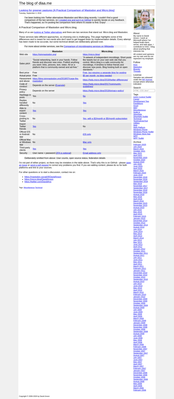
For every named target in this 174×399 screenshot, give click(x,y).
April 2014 (137, 236)
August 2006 (138, 381)
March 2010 (138, 292)
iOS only (87, 134)
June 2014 (137, 231)
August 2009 (138, 307)
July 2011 (137, 257)
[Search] (144, 90)
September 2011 (140, 253)
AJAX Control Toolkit (142, 97)
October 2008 (139, 329)
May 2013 (137, 242)
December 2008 (140, 325)
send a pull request (39, 165)
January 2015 (139, 218)
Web (135, 125)
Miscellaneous (29, 188)
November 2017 (140, 186)
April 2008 (137, 342)
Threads (137, 71)
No (84, 96)
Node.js (136, 112)
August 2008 (138, 334)
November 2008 (140, 327)
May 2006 (137, 384)
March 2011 (138, 266)
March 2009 (138, 318)
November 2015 (140, 205)
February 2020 (139, 173)
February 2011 (139, 268)
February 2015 (139, 216)
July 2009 (137, 310)
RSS (135, 65)
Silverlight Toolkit (140, 116)
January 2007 (139, 371)
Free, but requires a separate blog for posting (104, 72)
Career (136, 99)
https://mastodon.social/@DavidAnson (42, 177)
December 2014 (140, 221)
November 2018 (140, 179)
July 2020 (137, 164)
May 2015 (137, 212)
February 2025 (139, 144)
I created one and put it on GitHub (74, 20)
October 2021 (139, 151)
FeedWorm (138, 103)
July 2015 (137, 210)
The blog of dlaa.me (35, 3)
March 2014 (138, 238)
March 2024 (138, 149)
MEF (135, 108)
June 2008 (137, 338)
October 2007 (139, 351)
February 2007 (139, 368)
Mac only (87, 142)
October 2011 (139, 251)
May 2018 (137, 184)
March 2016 (138, 201)
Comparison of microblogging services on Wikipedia (89, 46)
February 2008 (139, 347)
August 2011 (138, 255)
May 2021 (137, 153)
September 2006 (140, 379)
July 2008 (137, 336)
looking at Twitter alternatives (48, 32)
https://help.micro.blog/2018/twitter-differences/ (105, 80)
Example (60, 85)
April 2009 (137, 316)
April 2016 (137, 199)
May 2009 (137, 314)
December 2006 (140, 373)
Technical (38, 188)
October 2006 (139, 377)
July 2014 (137, 229)
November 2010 (140, 275)
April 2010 (137, 290)
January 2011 (139, 271)
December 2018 (140, 177)
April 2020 (137, 168)
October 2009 (139, 303)
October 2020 (139, 160)
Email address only (92, 153)
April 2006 (137, 386)
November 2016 (140, 192)
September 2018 (140, 181)
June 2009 (137, 312)
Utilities (136, 123)
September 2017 (140, 188)
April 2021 (137, 155)
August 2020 (138, 162)
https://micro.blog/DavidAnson (38, 179)
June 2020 (137, 166)
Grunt (135, 106)
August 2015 (138, 207)
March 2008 (138, 344)
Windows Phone (140, 130)
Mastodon (137, 67)
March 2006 (138, 388)
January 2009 (139, 323)
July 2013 (137, 240)
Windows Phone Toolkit (143, 132)
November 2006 (140, 375)
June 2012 (137, 244)
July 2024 (137, 147)
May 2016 (137, 197)
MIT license (147, 80)
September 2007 (140, 353)
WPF (135, 136)
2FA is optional (63, 153)
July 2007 (137, 357)
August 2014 (138, 227)
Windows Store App (141, 134)
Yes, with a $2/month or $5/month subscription (105, 118)
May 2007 (137, 362)
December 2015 (140, 203)
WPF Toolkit (138, 138)
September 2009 (140, 305)
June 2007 (137, 360)
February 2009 (139, 321)
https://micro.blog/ (91, 54)
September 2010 (140, 279)
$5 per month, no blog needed (97, 75)
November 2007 (140, 349)
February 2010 (139, 294)
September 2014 (140, 225)
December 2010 (140, 273)
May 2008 (137, 340)
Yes (84, 103)
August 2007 (138, 355)
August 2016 (138, 194)
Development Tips (141, 101)
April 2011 (137, 264)
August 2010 (138, 281)
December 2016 (140, 190)
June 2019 (137, 175)
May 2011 (137, 262)
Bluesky (136, 69)
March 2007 (138, 366)
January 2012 (139, 249)
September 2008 (140, 331)
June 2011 (137, 260)
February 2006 (139, 390)
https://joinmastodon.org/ (44, 54)
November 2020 (140, 158)
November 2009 (140, 301)
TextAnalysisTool (140, 121)
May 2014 (137, 234)
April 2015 (137, 214)
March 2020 (138, 171)
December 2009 (140, 299)
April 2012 (137, 247)
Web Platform (139, 127)
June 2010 (137, 286)
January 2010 (139, 297)
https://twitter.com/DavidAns (37, 182)
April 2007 (137, 364)
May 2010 (137, 288)
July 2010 (137, 284)
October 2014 (139, 223)
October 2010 (139, 277)
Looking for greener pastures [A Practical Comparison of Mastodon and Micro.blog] (67, 10)
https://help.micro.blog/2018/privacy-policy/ (103, 91)
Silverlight (137, 114)
